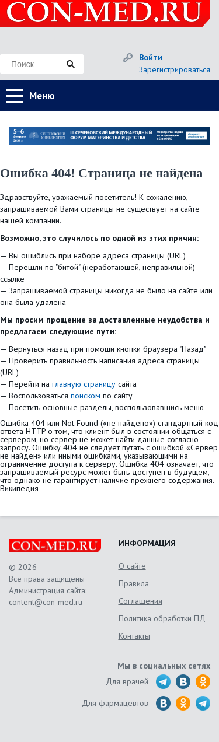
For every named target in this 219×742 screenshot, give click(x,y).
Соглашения (140, 601)
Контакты (134, 636)
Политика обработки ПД (162, 618)
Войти (150, 57)
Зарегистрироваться (174, 69)
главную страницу (84, 384)
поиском (85, 395)
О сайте (132, 566)
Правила (134, 583)
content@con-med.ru (45, 602)
